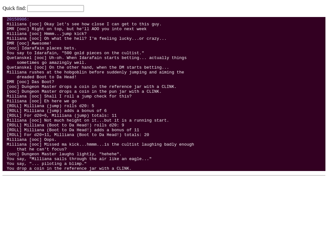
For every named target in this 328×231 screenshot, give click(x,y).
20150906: (18, 20)
